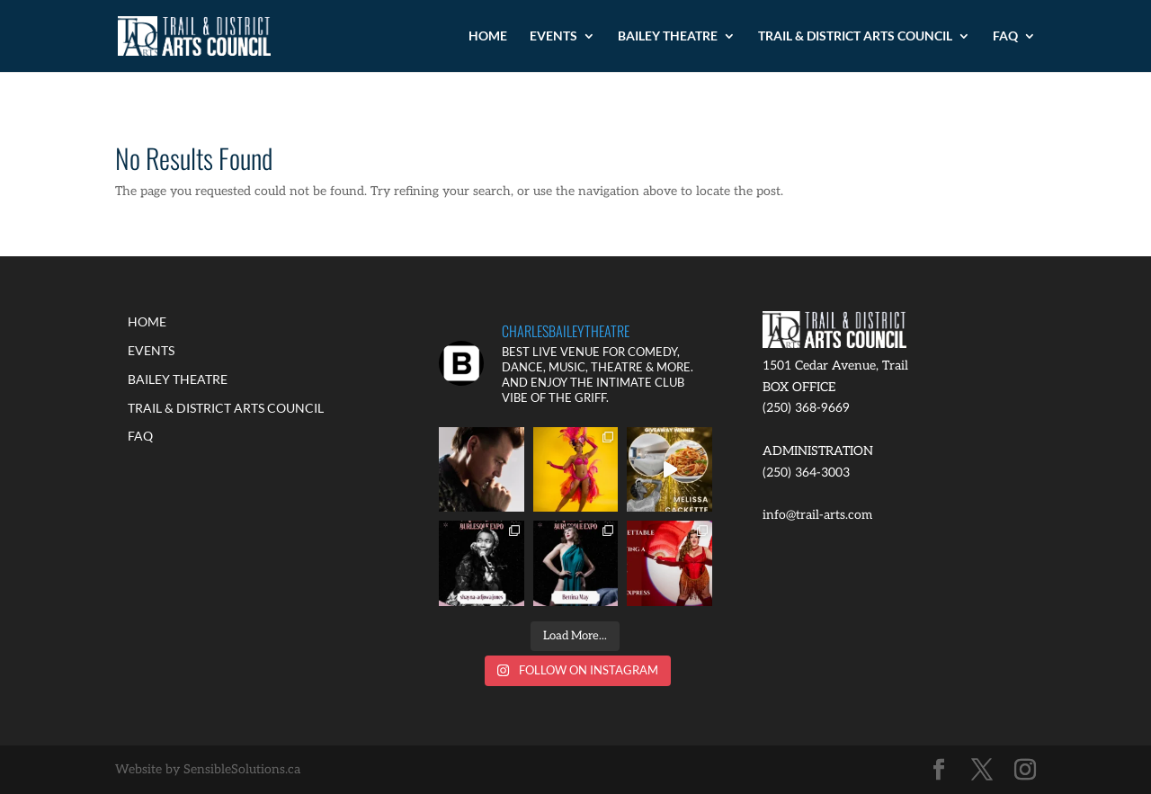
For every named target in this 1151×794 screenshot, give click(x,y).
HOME (487, 36)
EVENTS (553, 36)
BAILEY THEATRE (668, 36)
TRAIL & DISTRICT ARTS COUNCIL (855, 36)
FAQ (1005, 36)
